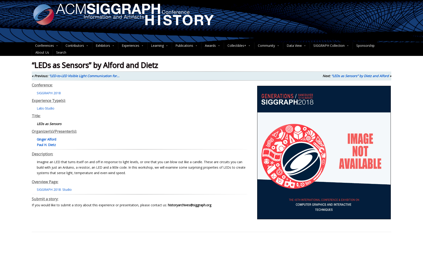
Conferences (46, 45)
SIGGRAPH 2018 (49, 93)
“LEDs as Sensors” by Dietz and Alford (360, 76)
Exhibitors (105, 45)
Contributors (77, 45)
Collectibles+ (239, 45)
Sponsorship (365, 45)
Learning (159, 45)
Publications (186, 45)
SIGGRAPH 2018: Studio (54, 189)
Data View (296, 45)
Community (269, 45)
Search (61, 52)
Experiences (133, 45)
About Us (42, 52)
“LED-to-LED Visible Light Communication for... (84, 76)
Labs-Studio (45, 108)
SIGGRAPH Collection (331, 45)
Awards (212, 45)
